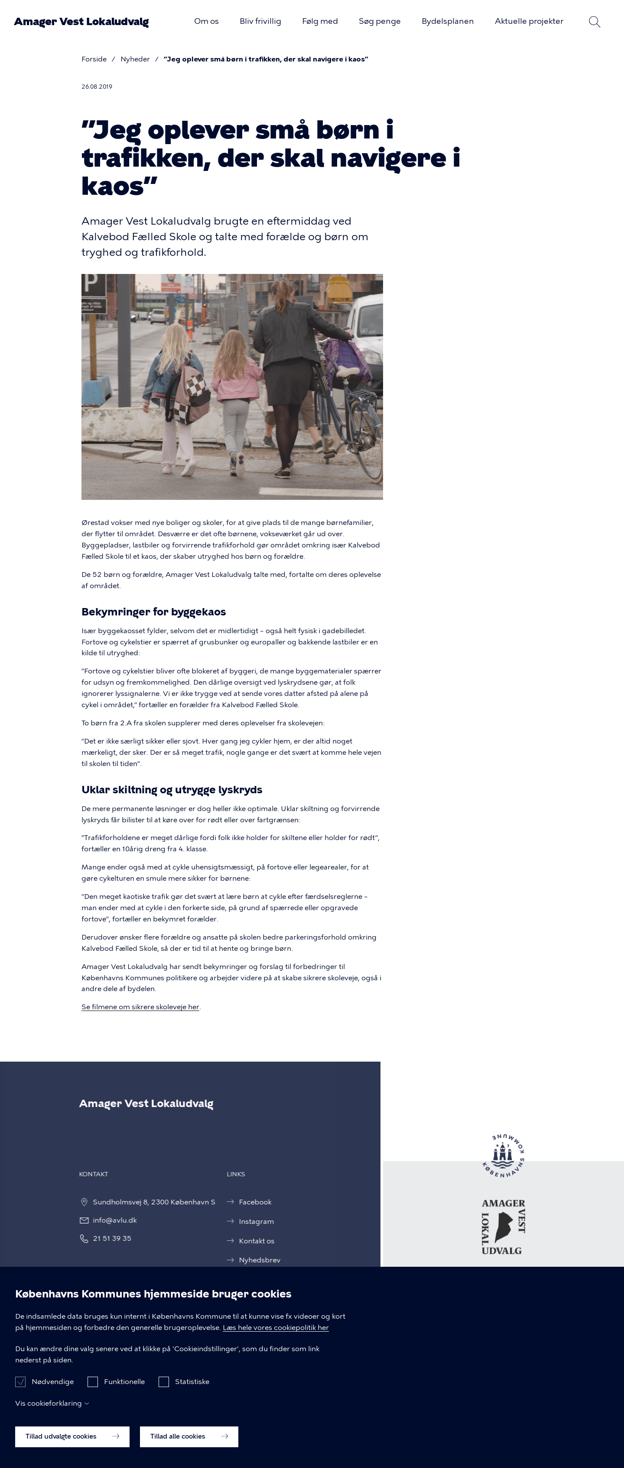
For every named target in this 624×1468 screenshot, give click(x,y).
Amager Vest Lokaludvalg (81, 22)
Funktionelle (124, 1388)
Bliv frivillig (260, 21)
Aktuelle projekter (529, 21)
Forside (94, 59)
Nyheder (135, 59)
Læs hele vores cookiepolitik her (276, 1334)
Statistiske (192, 1388)
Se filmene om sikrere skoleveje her (140, 1007)
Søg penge (380, 21)
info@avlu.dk (105, 1220)
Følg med (320, 21)
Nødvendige (53, 1388)
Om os (206, 21)
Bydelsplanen (448, 21)
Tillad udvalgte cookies (72, 1442)
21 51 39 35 (102, 1238)
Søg (594, 21)
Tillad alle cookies (189, 1442)
